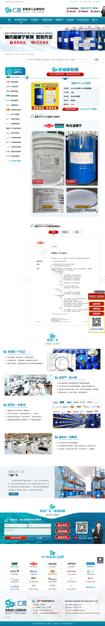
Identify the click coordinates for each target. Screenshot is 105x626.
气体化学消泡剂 (14, 589)
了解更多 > (13, 494)
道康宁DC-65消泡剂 (70, 59)
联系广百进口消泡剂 (86, 1)
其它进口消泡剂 (71, 589)
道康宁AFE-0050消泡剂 (57, 59)
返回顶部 (100, 562)
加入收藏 (74, 1)
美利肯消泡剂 (53, 589)
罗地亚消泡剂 (90, 574)
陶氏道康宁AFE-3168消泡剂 (42, 59)
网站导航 (97, 1)
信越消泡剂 (33, 574)
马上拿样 (39, 538)
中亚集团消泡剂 (90, 581)
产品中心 (17, 54)
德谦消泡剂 (90, 567)
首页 (12, 54)
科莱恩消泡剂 (15, 581)
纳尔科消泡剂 (53, 581)
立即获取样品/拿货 (71, 109)
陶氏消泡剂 (33, 567)
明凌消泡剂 (14, 574)
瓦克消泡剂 (52, 567)
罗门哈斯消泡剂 (33, 581)
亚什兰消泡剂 (71, 574)
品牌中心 (23, 54)
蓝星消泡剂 (71, 567)
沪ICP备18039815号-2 (66, 623)
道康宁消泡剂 (30, 54)
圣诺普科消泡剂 (52, 574)
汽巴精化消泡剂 (71, 581)
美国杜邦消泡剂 (33, 589)
